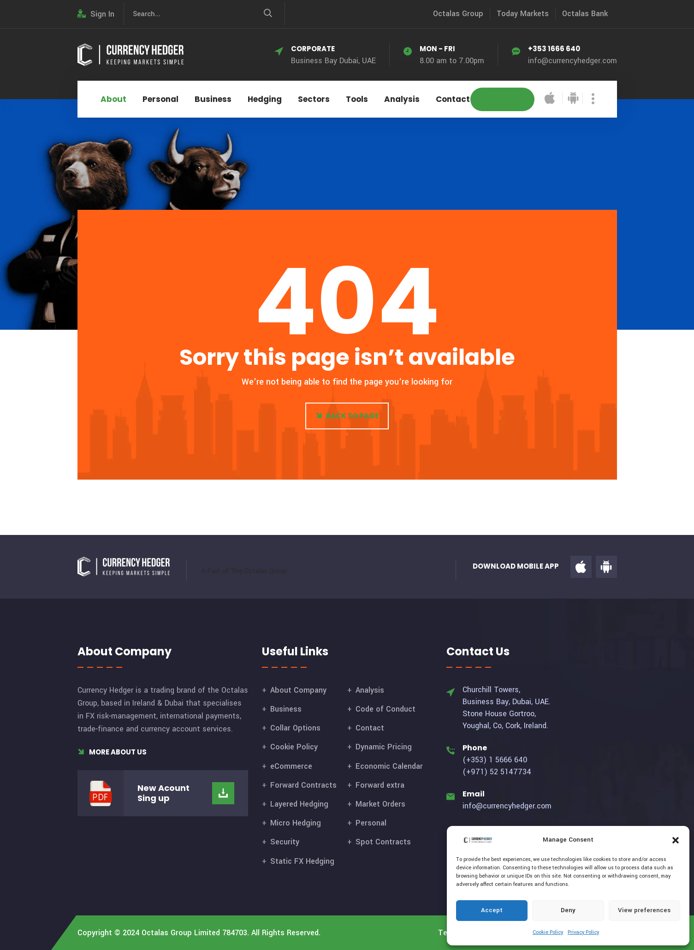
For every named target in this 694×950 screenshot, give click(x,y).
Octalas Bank (585, 13)
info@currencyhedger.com (572, 60)
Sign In (95, 14)
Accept (492, 910)
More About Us (112, 752)
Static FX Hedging (302, 861)
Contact (453, 99)
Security (284, 842)
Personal (160, 99)
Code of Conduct (385, 709)
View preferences (644, 910)
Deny (568, 910)
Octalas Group (458, 13)
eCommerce (291, 766)
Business (213, 99)
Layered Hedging (299, 804)
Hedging (265, 99)
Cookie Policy (548, 932)
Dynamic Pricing (384, 747)
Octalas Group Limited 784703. (195, 932)
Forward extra (380, 785)
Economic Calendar (389, 766)
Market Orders (380, 804)
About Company (298, 690)
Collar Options (295, 728)
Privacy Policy (583, 932)
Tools (357, 99)
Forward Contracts (303, 785)
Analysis (402, 99)
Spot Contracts (383, 842)
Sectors (314, 99)
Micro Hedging (295, 823)
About (113, 99)
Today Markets (523, 13)
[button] (675, 839)
